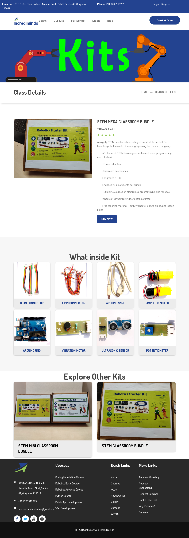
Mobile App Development (69, 502)
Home (144, 92)
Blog (110, 20)
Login (156, 4)
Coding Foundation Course (69, 477)
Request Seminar (148, 494)
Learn (43, 20)
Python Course (63, 495)
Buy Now (107, 219)
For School (78, 20)
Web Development (65, 508)
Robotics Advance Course (69, 489)
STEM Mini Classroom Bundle (38, 448)
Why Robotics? (147, 506)
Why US (115, 514)
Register (166, 4)
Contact (115, 508)
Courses (115, 483)
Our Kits (58, 20)
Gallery (114, 501)
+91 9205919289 (115, 4)
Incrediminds (106, 530)
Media (96, 20)
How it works (118, 495)
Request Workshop (149, 477)
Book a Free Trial (165, 22)
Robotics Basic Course (67, 483)
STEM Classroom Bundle (125, 445)
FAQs (114, 489)
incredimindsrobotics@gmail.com (37, 509)
